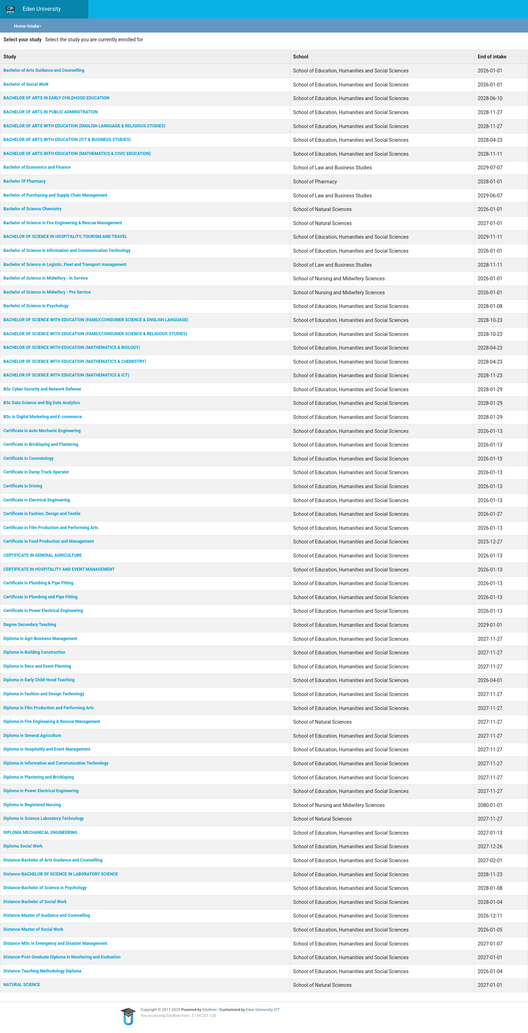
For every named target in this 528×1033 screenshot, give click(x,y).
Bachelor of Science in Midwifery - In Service (45, 278)
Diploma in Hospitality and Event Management (46, 749)
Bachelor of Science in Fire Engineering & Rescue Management (62, 222)
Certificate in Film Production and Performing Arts (50, 527)
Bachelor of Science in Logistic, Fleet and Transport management (65, 264)
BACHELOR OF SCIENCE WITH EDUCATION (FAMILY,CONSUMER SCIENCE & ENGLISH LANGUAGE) (95, 319)
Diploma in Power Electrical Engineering (41, 790)
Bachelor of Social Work (26, 84)
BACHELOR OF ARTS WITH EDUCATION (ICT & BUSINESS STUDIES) (67, 139)
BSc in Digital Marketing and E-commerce (42, 416)
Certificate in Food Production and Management (48, 541)
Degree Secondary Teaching (29, 624)
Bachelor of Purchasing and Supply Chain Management (55, 195)
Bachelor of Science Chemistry (32, 208)
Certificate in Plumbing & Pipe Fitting (38, 583)
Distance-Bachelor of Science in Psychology (45, 887)
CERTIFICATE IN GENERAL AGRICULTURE (42, 555)
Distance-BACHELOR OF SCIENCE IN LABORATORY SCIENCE (60, 874)
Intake (33, 26)
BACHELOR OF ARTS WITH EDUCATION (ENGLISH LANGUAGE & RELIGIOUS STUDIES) (84, 126)
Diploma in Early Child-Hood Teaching (39, 679)
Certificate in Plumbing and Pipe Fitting (40, 597)
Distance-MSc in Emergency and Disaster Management (55, 943)
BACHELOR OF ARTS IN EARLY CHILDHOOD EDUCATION (56, 98)
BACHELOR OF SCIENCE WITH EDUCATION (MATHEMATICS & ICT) (66, 375)
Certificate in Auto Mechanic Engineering (42, 430)
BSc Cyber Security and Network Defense (42, 389)
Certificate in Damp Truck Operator (36, 472)
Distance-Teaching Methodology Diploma (42, 971)
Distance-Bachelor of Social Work (35, 901)
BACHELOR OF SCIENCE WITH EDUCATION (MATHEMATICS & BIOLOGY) (71, 347)
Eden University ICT (263, 1009)
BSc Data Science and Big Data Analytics (41, 402)
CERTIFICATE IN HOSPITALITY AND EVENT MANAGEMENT (59, 569)
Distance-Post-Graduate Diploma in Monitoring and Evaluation (62, 957)
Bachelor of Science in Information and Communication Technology (66, 250)
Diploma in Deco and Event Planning (37, 666)
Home (19, 26)
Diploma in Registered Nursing (32, 804)
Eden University (33, 9)
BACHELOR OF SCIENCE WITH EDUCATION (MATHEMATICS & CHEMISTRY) (74, 361)
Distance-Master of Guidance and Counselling (46, 915)
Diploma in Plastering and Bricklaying (38, 777)
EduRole (209, 1009)
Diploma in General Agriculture (32, 735)
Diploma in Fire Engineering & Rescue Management (51, 721)
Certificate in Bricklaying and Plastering (40, 444)
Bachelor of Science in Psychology (36, 305)
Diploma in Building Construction (34, 652)
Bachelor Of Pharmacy (24, 181)
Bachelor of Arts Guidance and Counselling (43, 70)
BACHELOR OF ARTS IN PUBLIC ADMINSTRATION (50, 112)
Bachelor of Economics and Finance (37, 167)
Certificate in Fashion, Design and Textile (41, 513)
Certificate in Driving (22, 486)
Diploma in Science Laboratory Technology (43, 818)
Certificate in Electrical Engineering (36, 500)
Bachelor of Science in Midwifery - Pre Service (47, 292)
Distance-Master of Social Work (33, 929)
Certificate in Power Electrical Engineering (43, 610)
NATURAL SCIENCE (21, 984)
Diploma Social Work (23, 846)
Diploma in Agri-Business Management (40, 638)
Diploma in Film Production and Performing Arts (48, 707)
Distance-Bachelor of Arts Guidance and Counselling (52, 860)
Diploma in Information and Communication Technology (55, 763)
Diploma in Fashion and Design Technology (43, 693)
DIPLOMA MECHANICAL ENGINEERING (40, 832)
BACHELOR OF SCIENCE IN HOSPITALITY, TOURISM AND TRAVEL (65, 236)
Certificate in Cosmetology (28, 458)
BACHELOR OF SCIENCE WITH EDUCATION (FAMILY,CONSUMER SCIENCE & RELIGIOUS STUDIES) (95, 333)
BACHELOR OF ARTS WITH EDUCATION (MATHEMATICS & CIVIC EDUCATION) (77, 153)
